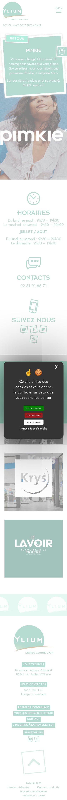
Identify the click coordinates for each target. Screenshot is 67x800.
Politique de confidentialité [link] (33, 428)
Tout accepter (33, 408)
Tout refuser (33, 415)
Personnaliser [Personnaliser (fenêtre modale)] (33, 422)
